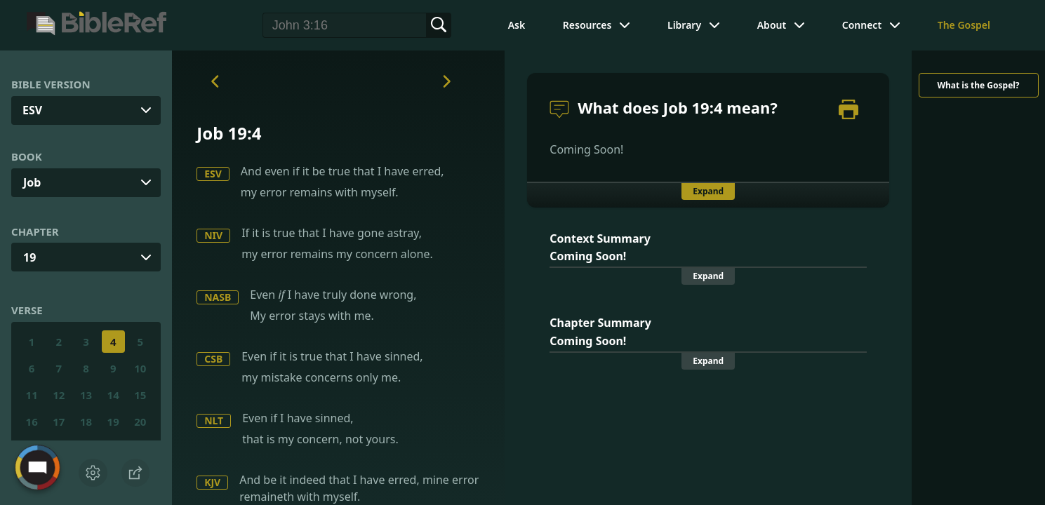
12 (59, 395)
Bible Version (51, 84)
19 (29, 257)
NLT (213, 420)
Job (32, 182)
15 (140, 395)
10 (140, 368)
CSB (213, 358)
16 (32, 422)
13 (86, 395)
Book (26, 156)
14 (113, 395)
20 (140, 422)
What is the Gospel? (978, 85)
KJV (212, 482)
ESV (213, 173)
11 (32, 395)
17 (59, 422)
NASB (217, 297)
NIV (213, 235)
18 (86, 422)
